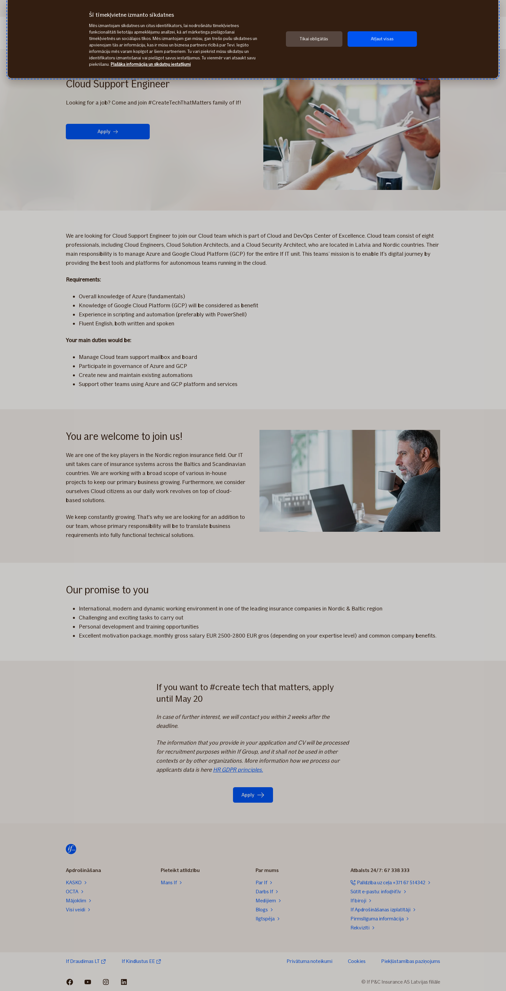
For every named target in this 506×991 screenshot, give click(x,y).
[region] (253, 39)
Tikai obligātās (314, 39)
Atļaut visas (382, 39)
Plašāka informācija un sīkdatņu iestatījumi (151, 64)
